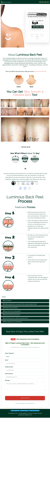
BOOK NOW (25, 397)
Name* (6, 359)
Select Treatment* (9, 353)
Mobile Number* (9, 366)
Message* (7, 380)
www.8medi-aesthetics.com (25, 414)
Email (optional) (9, 373)
